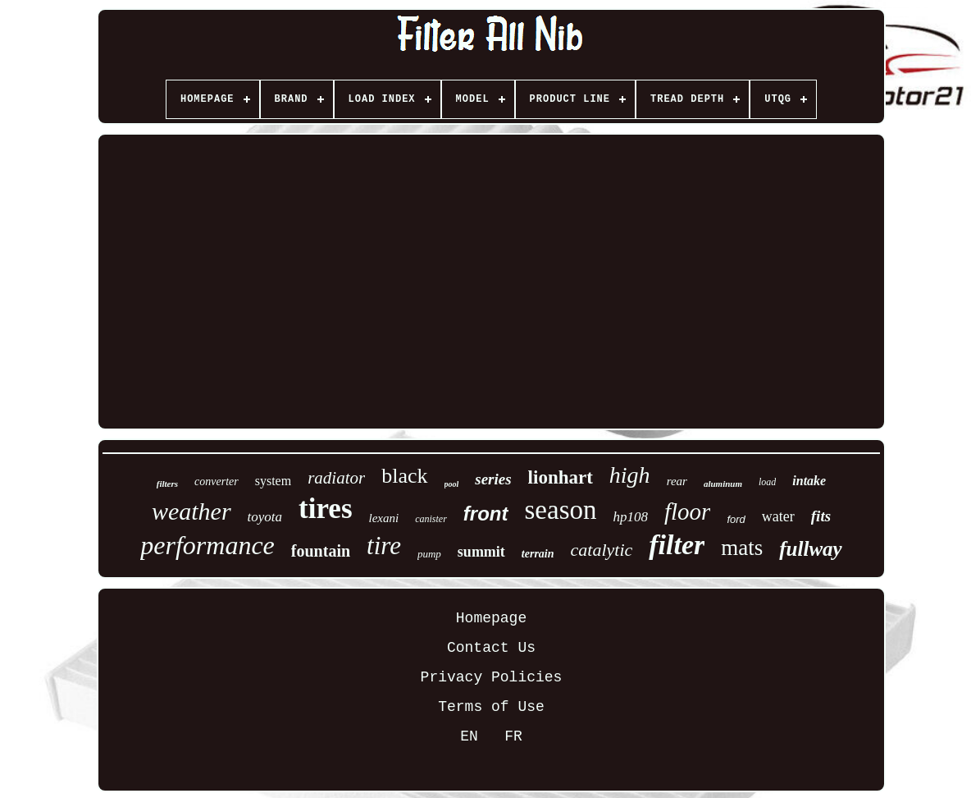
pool (451, 483)
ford (736, 519)
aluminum (723, 483)
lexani (384, 518)
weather (191, 511)
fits (821, 516)
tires (325, 509)
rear (677, 481)
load (767, 482)
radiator (336, 478)
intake (809, 481)
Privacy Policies (492, 677)
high (629, 475)
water (778, 516)
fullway (810, 549)
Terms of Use (491, 707)
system (273, 481)
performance (207, 545)
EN (469, 736)
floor (687, 511)
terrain (538, 554)
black (404, 476)
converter (216, 481)
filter (676, 545)
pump (429, 554)
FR (513, 736)
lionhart (560, 477)
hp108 (630, 517)
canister (431, 519)
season (561, 510)
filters (167, 483)
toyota (265, 517)
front (485, 513)
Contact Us (491, 648)
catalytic (602, 549)
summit (481, 551)
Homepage (491, 618)
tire (384, 545)
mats (742, 547)
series (493, 479)
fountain (320, 551)
